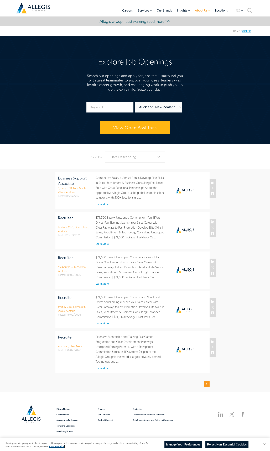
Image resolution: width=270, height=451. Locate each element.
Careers (127, 10)
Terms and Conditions (65, 426)
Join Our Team (104, 414)
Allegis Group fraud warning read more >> (135, 21)
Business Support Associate (72, 181)
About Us (201, 10)
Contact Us (137, 409)
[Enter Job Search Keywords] (110, 107)
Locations (221, 10)
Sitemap (101, 409)
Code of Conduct (105, 420)
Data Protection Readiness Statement (148, 414)
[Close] (264, 444)
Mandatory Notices (64, 431)
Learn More (102, 204)
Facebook (213, 194)
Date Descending (123, 157)
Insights (182, 10)
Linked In (213, 182)
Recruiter (65, 217)
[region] (135, 444)
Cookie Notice (62, 414)
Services (143, 10)
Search (249, 10)
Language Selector (236, 10)
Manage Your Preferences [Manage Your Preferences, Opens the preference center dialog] (183, 444)
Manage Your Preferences (67, 420)
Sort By (96, 157)
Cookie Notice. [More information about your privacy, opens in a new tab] (57, 446)
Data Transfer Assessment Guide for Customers (153, 420)
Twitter (213, 188)
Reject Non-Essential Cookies (227, 444)
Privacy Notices (63, 409)
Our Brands (164, 10)
